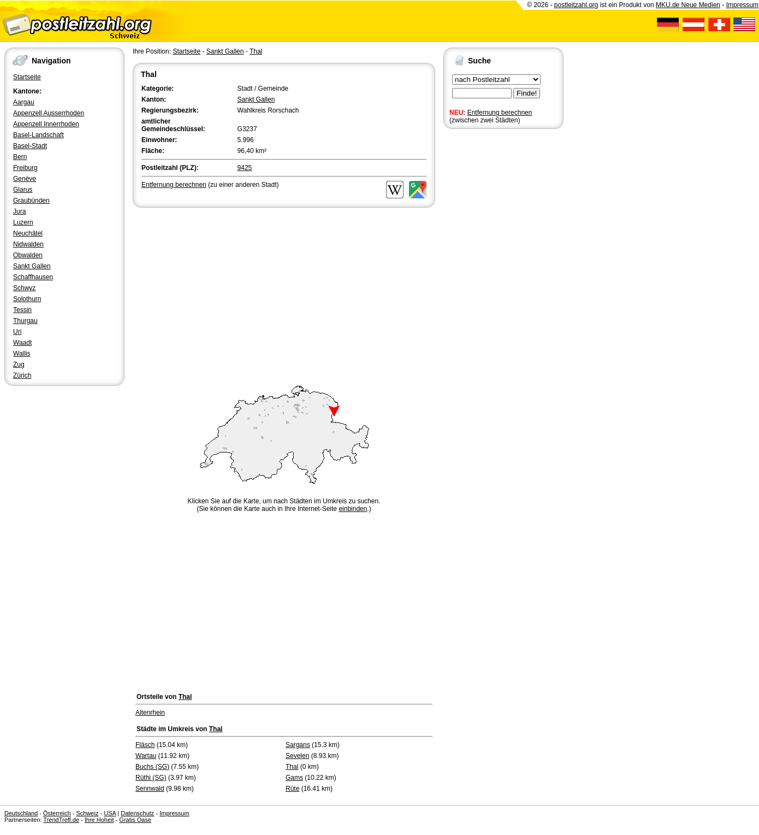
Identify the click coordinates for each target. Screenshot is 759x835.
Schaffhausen (33, 277)
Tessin (22, 310)
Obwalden (28, 255)
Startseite (27, 77)
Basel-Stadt (30, 146)
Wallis (22, 353)
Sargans (298, 745)
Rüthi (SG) (151, 777)
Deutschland (21, 813)
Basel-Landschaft (38, 135)
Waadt (22, 342)
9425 (245, 168)
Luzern (23, 222)
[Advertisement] (284, 291)
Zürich (22, 375)
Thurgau (25, 321)
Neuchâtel (28, 233)
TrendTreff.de (61, 819)
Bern (20, 157)
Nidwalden (28, 244)
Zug (19, 364)
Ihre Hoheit (99, 819)
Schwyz (24, 288)
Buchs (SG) (152, 767)
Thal (256, 51)
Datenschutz (137, 813)
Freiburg (25, 168)
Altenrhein (150, 712)
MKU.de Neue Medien (688, 5)
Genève (24, 179)
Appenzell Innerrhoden (46, 124)
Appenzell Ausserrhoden (48, 113)
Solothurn (27, 299)
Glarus (22, 189)
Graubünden (31, 200)
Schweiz (87, 813)
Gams (294, 777)
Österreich (57, 813)
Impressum (742, 5)
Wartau (145, 756)
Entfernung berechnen (499, 112)
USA (110, 813)
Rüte (292, 788)
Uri (17, 332)
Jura (19, 211)
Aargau (23, 102)
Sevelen (297, 756)
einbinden (353, 509)
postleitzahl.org (576, 5)
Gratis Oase (135, 819)
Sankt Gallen (32, 266)
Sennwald (149, 788)
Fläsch (145, 745)
